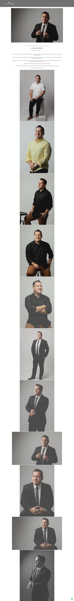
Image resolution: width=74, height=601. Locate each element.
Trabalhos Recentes (57, 3)
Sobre (64, 3)
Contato (68, 3)
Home (51, 3)
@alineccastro (44, 57)
